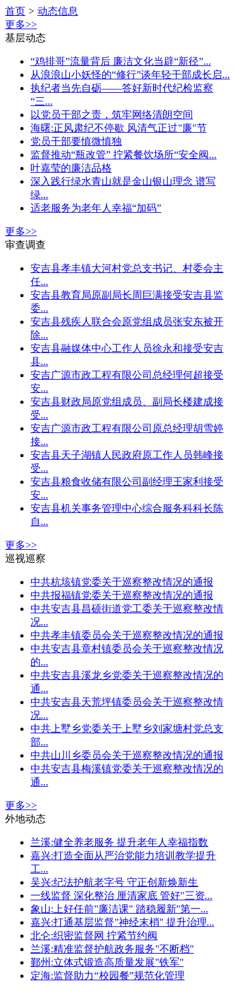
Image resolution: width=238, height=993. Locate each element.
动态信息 (57, 11)
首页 (15, 11)
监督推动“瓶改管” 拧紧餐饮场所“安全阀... (123, 154)
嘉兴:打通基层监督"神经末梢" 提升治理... (122, 922)
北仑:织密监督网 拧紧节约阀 (93, 935)
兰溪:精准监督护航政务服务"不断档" (112, 948)
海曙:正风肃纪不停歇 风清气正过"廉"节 (118, 128)
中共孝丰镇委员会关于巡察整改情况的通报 (126, 635)
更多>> (21, 24)
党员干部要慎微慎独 (76, 141)
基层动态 (25, 37)
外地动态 (25, 818)
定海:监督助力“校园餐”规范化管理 (107, 975)
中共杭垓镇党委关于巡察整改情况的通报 (121, 581)
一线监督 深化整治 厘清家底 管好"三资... (121, 895)
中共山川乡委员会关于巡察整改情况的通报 (126, 755)
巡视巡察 (25, 558)
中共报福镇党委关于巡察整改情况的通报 (121, 595)
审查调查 (25, 244)
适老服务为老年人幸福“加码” (95, 208)
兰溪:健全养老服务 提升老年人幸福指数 (119, 842)
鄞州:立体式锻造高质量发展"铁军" (107, 962)
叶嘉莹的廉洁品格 (71, 168)
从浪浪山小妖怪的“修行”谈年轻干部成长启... (130, 74)
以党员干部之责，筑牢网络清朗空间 (111, 114)
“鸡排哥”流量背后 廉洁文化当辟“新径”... (120, 61)
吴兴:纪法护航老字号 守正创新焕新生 (114, 882)
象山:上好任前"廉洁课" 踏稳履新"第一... (119, 908)
